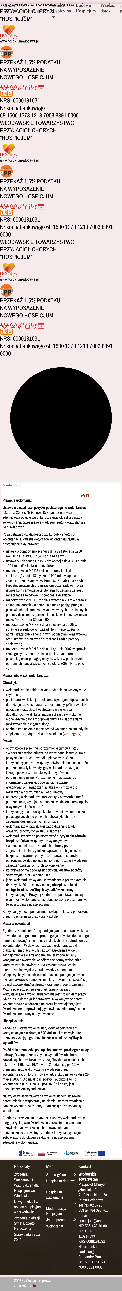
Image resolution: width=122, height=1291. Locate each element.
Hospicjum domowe (61, 1180)
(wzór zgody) (72, 902)
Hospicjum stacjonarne (55, 1194)
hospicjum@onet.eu (93, 1220)
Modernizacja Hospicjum (56, 1211)
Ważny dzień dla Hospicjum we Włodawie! (26, 1190)
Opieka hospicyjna (61, 8)
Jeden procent (56, 1219)
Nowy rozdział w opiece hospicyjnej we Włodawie (28, 1206)
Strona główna (10, 8)
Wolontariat (54, 1226)
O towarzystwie (34, 8)
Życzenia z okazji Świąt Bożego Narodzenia (27, 1223)
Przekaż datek (108, 8)
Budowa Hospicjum (86, 8)
